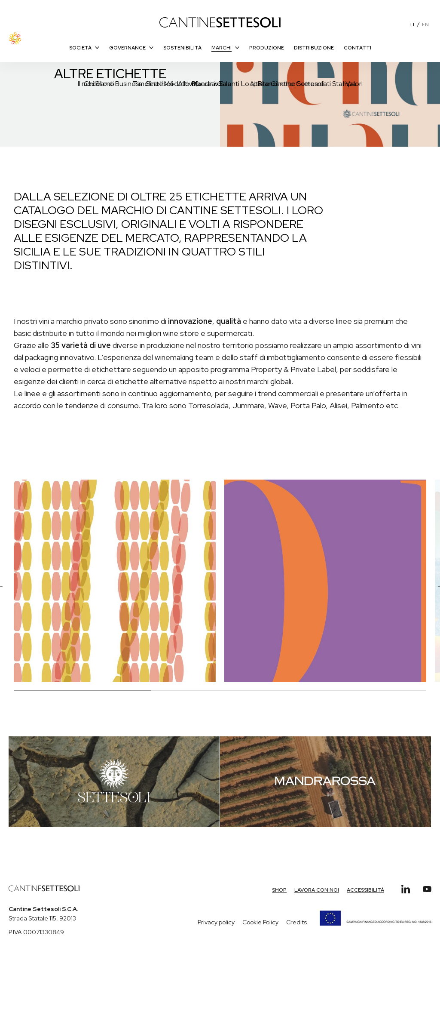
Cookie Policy (260, 922)
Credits (296, 922)
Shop (279, 889)
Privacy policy (216, 922)
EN (425, 24)
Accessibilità (365, 889)
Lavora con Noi (316, 889)
